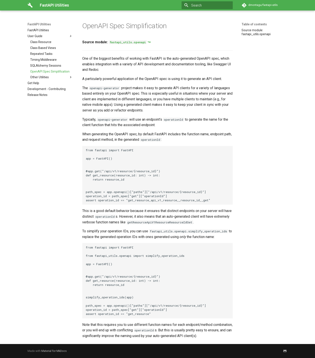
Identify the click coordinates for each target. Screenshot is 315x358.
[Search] (207, 5)
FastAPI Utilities (39, 24)
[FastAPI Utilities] (30, 5)
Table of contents (254, 24)
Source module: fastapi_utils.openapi (256, 32)
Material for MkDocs (54, 351)
